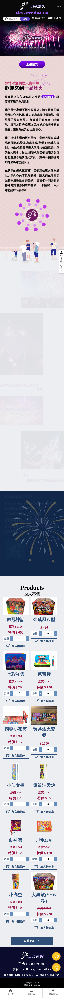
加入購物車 (15, 646)
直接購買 (32, 64)
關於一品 (34, 975)
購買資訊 (44, 975)
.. (40, 982)
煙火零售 (8, 975)
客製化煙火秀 (21, 975)
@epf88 (48, 97)
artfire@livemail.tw (37, 969)
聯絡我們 (54, 975)
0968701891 (37, 963)
